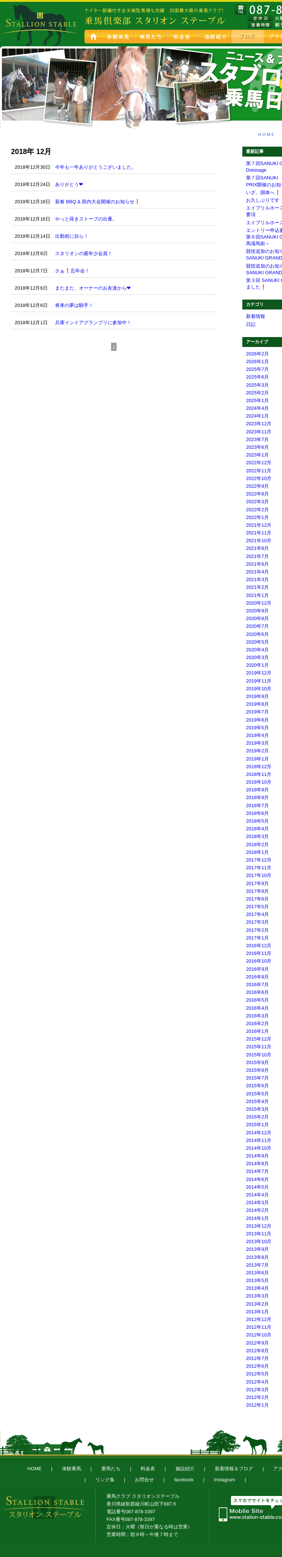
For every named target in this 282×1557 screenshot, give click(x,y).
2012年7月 (257, 1358)
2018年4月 (257, 828)
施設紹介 (215, 36)
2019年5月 (257, 727)
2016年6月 (257, 992)
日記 (251, 324)
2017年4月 (257, 914)
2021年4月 (257, 572)
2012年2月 (257, 1397)
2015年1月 (257, 1124)
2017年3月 (257, 922)
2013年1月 (257, 1311)
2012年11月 (258, 1327)
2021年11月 (258, 533)
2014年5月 (257, 1187)
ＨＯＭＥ (266, 134)
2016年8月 (257, 977)
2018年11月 (258, 774)
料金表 (183, 36)
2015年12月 (258, 1039)
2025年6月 (257, 377)
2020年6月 (257, 634)
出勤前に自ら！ (71, 236)
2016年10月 (258, 961)
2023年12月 (258, 423)
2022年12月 (258, 462)
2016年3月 (257, 1016)
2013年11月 (258, 1233)
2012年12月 (258, 1319)
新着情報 (255, 316)
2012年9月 (257, 1343)
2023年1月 (257, 455)
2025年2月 (257, 392)
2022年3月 (257, 501)
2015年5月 (257, 1093)
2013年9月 (257, 1249)
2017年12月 (258, 860)
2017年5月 (257, 906)
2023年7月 (257, 439)
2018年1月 (257, 852)
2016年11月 (258, 953)
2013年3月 (257, 1296)
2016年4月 (257, 1008)
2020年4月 (257, 649)
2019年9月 (257, 696)
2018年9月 (257, 789)
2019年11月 (258, 681)
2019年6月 (257, 720)
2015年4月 (257, 1101)
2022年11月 (258, 470)
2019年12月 (258, 673)
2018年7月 (257, 805)
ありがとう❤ (69, 184)
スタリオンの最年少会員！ (83, 253)
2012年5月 (257, 1374)
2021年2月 (257, 587)
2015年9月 (257, 1062)
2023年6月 (257, 447)
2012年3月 (257, 1389)
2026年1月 (257, 361)
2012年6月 (257, 1366)
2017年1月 (257, 938)
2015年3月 (257, 1109)
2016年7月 (257, 984)
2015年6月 (257, 1085)
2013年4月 (257, 1288)
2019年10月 (258, 688)
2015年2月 (257, 1117)
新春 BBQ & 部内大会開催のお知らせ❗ (97, 201)
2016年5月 (257, 1000)
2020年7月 (257, 626)
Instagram (224, 1479)
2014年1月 (257, 1218)
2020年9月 (257, 610)
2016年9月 (257, 969)
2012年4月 (257, 1382)
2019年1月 (257, 759)
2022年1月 (257, 517)
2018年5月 (257, 821)
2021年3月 (257, 579)
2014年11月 (258, 1140)
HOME (93, 36)
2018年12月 (258, 766)
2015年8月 (257, 1070)
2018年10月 (258, 782)
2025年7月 (257, 369)
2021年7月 (257, 556)
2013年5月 (257, 1280)
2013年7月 (257, 1265)
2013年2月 (257, 1304)
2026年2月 (257, 354)
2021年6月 (257, 564)
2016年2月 (257, 1023)
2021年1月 (257, 595)
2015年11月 (258, 1046)
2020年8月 (257, 618)
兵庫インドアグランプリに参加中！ (93, 322)
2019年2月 (257, 751)
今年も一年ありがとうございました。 (95, 167)
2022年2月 (257, 509)
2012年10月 (258, 1335)
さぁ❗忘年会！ (72, 270)
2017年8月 (257, 891)
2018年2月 (257, 844)
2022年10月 (258, 478)
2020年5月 (257, 642)
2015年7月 (257, 1078)
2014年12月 (258, 1132)
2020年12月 (258, 603)
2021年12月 (258, 525)
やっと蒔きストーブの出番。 (86, 219)
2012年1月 (257, 1405)
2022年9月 (257, 486)
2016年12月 (258, 945)
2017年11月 (258, 867)
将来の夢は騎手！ (74, 305)
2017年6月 (257, 899)
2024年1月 (257, 416)
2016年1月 (257, 1031)
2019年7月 (257, 712)
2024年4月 (257, 408)
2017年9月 (257, 883)
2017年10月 (258, 875)
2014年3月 (257, 1202)
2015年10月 (258, 1054)
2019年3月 (257, 743)
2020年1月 (257, 665)
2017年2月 (257, 930)
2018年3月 (257, 836)
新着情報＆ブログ (234, 1468)
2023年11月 (258, 431)
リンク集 (105, 1479)
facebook (184, 1479)
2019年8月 (257, 704)
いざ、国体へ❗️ (263, 192)
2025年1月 (257, 400)
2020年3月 (257, 657)
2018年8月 (257, 797)
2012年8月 (257, 1350)
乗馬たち (151, 36)
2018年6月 (257, 813)
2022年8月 (257, 494)
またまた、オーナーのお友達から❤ (93, 288)
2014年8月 (257, 1163)
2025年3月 (257, 385)
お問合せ (144, 1479)
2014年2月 (257, 1210)
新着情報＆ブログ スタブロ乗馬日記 (248, 36)
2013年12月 (258, 1226)
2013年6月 (257, 1272)
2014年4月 (257, 1195)
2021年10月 (258, 540)
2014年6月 (257, 1179)
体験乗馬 (118, 36)
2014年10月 (258, 1148)
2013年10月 (258, 1241)
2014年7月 (257, 1171)
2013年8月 (257, 1257)
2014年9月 (257, 1156)
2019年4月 (257, 735)
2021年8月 (257, 548)
